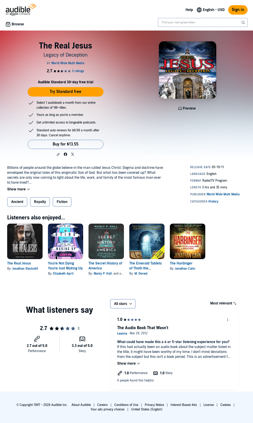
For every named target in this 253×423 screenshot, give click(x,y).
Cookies (225, 405)
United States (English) (146, 409)
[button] (58, 154)
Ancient (17, 202)
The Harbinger (181, 263)
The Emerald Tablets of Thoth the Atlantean (145, 268)
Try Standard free (65, 91)
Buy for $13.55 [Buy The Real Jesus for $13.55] (65, 144)
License (208, 405)
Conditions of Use (126, 405)
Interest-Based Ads (184, 405)
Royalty (40, 202)
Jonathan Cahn (185, 269)
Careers (102, 405)
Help (189, 10)
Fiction (62, 202)
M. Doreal (140, 273)
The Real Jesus (19, 263)
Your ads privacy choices (108, 409)
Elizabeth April (63, 273)
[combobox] (203, 22)
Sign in (238, 9)
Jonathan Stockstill (25, 269)
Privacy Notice (154, 405)
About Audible (81, 405)
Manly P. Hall (103, 273)
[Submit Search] (244, 22)
